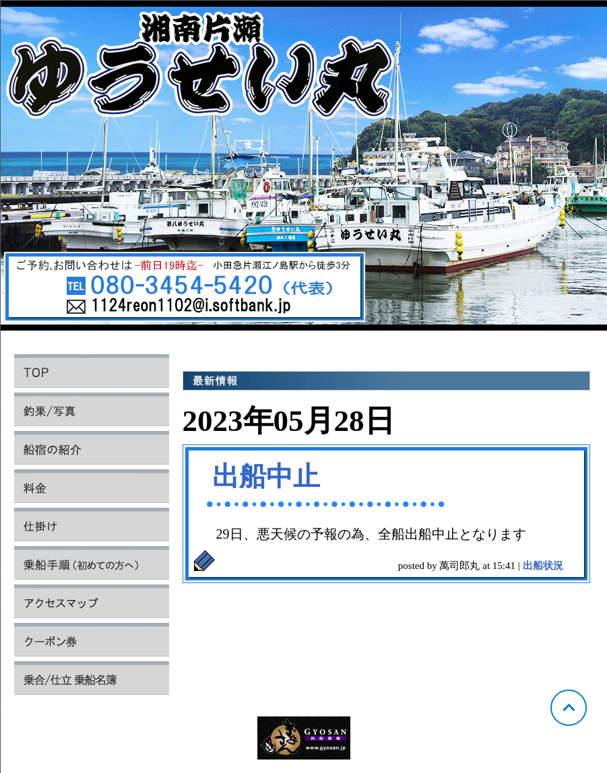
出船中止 (266, 476)
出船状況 (543, 565)
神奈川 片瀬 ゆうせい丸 (304, 169)
